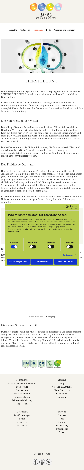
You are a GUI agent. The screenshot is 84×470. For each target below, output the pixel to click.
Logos (22, 418)
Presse (62, 432)
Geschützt (22, 425)
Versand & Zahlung (62, 387)
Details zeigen (68, 255)
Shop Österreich (62, 390)
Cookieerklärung (22, 397)
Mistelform (25, 30)
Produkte (13, 30)
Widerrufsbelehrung (22, 400)
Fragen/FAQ (62, 425)
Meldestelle (22, 387)
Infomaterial (22, 422)
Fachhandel (62, 393)
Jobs (62, 418)
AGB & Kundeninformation (22, 383)
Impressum (22, 403)
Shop (61, 383)
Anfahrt (62, 422)
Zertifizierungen (22, 415)
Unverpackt (62, 429)
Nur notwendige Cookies (18, 262)
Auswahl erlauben (41, 262)
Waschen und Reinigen (64, 30)
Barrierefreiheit (22, 393)
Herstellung (38, 30)
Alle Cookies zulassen (66, 262)
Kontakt (62, 415)
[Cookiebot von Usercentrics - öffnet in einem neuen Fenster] (67, 207)
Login (49, 30)
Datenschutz (22, 390)
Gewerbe (61, 397)
